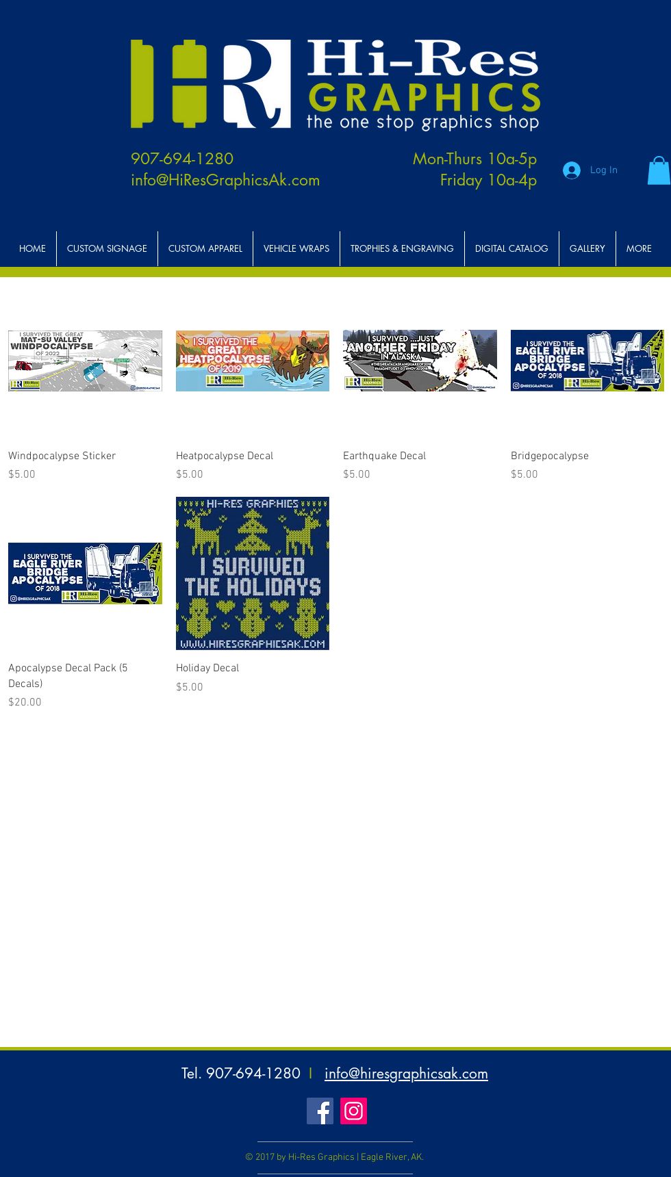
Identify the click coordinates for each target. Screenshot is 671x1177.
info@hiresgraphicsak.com (406, 1073)
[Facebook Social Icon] (320, 1111)
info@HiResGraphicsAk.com (225, 180)
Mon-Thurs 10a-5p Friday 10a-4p (475, 169)
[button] (659, 170)
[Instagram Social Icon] (353, 1111)
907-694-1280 (182, 158)
